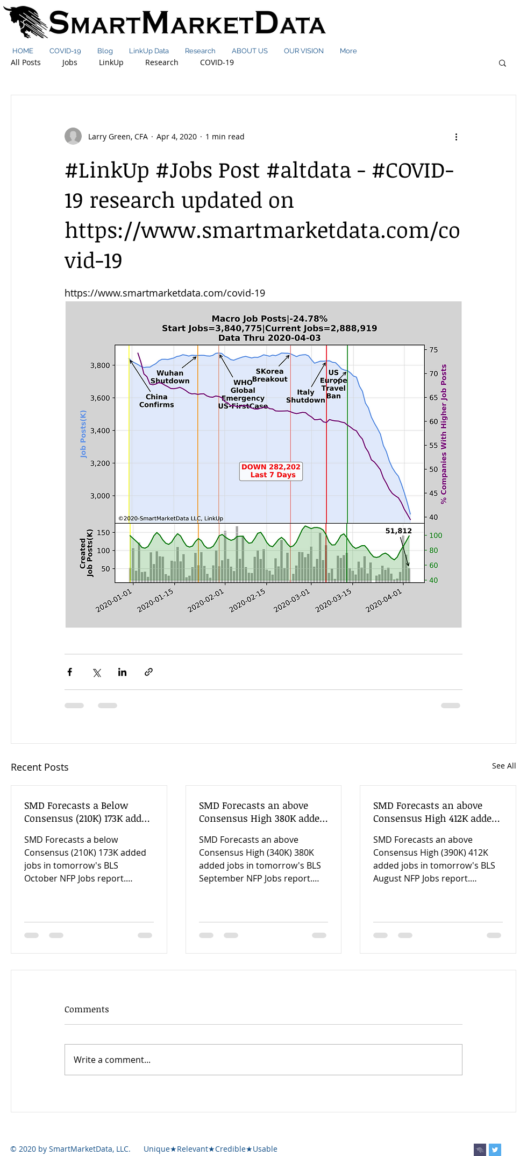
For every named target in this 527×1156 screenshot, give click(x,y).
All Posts (26, 62)
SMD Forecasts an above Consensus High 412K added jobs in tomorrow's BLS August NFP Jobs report (435, 811)
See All (504, 765)
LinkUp (111, 62)
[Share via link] (149, 672)
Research (162, 62)
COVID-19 (217, 62)
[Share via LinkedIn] (122, 672)
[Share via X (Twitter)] (96, 672)
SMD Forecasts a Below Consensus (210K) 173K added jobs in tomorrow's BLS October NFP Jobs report (88, 811)
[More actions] (456, 136)
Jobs (69, 62)
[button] (502, 62)
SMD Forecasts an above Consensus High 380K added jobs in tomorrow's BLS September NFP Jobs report (262, 811)
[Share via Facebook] (70, 672)
